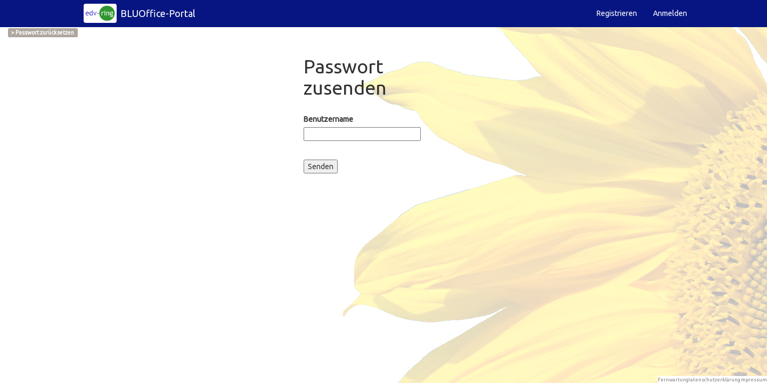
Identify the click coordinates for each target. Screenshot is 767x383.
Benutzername (328, 119)
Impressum (753, 379)
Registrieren (617, 13)
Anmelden (670, 13)
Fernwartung (673, 379)
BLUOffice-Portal (157, 13)
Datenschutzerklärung (713, 379)
